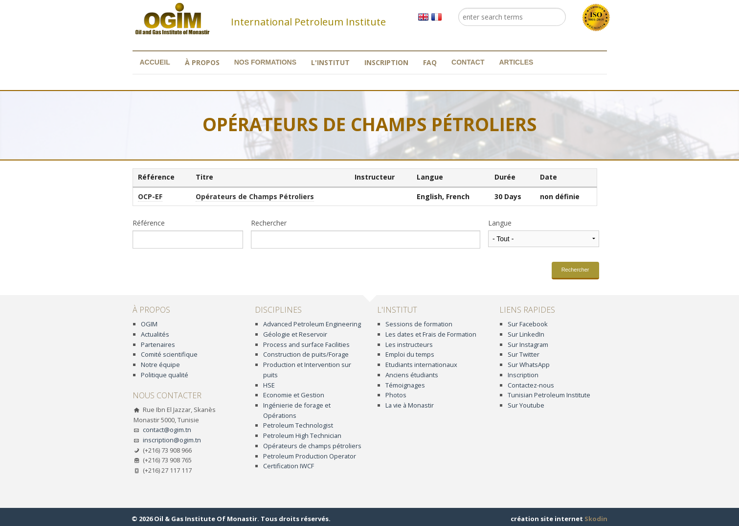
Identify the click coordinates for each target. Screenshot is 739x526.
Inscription (386, 62)
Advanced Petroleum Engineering (312, 324)
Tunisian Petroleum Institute (549, 394)
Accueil (155, 62)
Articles (516, 62)
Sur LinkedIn (526, 334)
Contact (467, 62)
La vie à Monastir (409, 405)
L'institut (330, 62)
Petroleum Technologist (298, 425)
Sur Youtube (526, 405)
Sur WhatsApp (529, 364)
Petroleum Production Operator (309, 456)
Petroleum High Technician (302, 435)
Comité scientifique (169, 354)
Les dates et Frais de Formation (430, 334)
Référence (149, 223)
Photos (395, 394)
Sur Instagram (528, 344)
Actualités (155, 334)
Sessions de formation (418, 324)
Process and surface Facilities (306, 344)
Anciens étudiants (411, 374)
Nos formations (265, 62)
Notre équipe (160, 364)
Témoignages (405, 385)
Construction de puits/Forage (306, 354)
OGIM (149, 324)
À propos (202, 62)
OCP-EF (150, 196)
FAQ (430, 62)
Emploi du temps (409, 354)
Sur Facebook (528, 324)
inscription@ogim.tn (172, 439)
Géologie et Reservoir (295, 334)
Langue (500, 223)
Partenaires (158, 344)
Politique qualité (164, 374)
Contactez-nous (531, 385)
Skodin (595, 518)
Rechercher (269, 223)
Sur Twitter (523, 354)
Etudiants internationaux (421, 364)
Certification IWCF (288, 465)
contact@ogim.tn (167, 429)
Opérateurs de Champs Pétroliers (255, 196)
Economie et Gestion (293, 394)
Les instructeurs (409, 344)
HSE (269, 385)
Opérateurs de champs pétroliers (312, 445)
